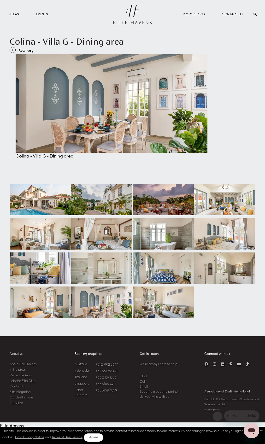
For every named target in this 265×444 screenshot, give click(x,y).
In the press (18, 369)
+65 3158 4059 (106, 390)
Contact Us (232, 14)
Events (42, 14)
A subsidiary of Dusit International (227, 391)
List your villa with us (154, 396)
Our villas (16, 403)
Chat (143, 376)
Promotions (194, 14)
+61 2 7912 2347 (107, 364)
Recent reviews (21, 375)
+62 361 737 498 (107, 371)
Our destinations (21, 397)
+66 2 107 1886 (106, 377)
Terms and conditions (216, 404)
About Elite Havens (23, 364)
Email (144, 386)
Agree (93, 437)
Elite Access (12, 426)
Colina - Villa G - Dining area (67, 41)
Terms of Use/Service (67, 437)
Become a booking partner (159, 391)
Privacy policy (212, 410)
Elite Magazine (20, 392)
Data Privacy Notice (29, 437)
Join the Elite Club (22, 381)
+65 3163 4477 (106, 384)
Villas (13, 14)
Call (143, 381)
